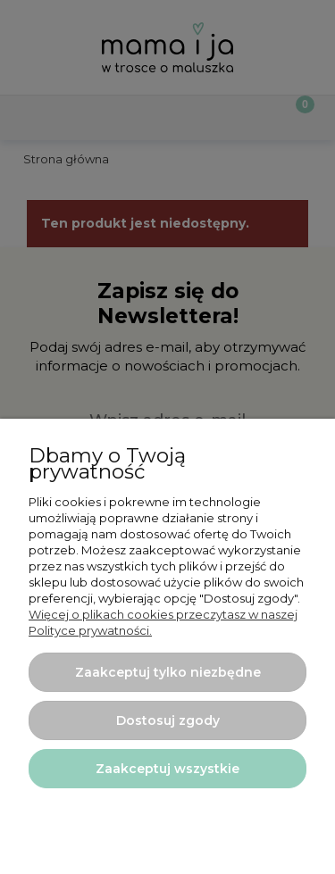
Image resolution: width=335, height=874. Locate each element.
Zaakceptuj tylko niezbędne (168, 672)
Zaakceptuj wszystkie (167, 769)
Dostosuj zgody (168, 720)
